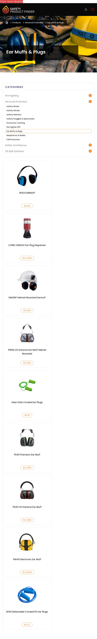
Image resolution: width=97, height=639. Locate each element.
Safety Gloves (13, 110)
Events (74, 588)
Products (76, 584)
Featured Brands (79, 602)
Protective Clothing (16, 123)
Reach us (75, 607)
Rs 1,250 (25, 362)
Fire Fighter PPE (13, 127)
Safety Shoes (13, 106)
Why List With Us (44, 584)
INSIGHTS (75, 598)
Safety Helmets (14, 114)
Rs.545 (25, 258)
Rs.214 (25, 205)
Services (75, 593)
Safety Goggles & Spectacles (20, 118)
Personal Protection (34, 22)
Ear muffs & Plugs (14, 131)
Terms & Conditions (73, 633)
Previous (4, 486)
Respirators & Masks (16, 135)
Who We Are (8, 584)
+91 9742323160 (33, 619)
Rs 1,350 (72, 310)
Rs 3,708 (72, 205)
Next (93, 486)
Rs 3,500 (72, 362)
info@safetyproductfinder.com (62, 619)
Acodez (55, 635)
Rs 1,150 (72, 258)
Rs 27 (25, 415)
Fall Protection (13, 139)
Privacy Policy (53, 633)
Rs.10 (24, 310)
